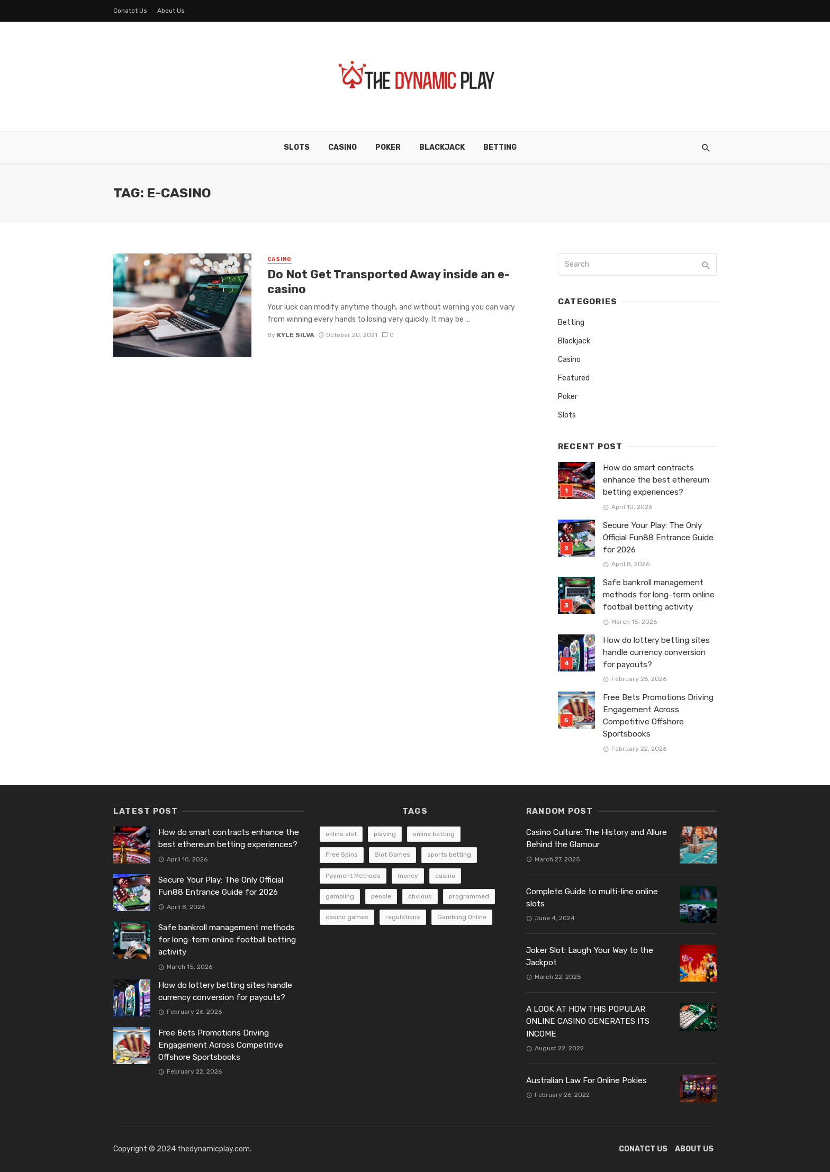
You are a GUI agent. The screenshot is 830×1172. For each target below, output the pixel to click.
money (408, 875)
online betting (434, 834)
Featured (574, 378)
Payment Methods (353, 875)
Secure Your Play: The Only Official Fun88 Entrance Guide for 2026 (658, 538)
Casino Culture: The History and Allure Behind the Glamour (596, 838)
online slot (341, 834)
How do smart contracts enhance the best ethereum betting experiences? (656, 480)
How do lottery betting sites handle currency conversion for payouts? (656, 652)
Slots (297, 147)
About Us (171, 10)
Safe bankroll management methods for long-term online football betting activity (659, 595)
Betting (500, 147)
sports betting (449, 854)
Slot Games (392, 854)
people (381, 896)
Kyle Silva (295, 335)
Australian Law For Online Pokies (586, 1080)
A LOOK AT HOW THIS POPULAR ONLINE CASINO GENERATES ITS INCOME (587, 1021)
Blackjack (442, 147)
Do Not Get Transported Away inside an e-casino (388, 282)
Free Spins (342, 854)
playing (385, 834)
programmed (469, 896)
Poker (388, 147)
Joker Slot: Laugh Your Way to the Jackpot (589, 956)
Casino (342, 147)
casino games (347, 917)
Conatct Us (130, 10)
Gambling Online (461, 917)
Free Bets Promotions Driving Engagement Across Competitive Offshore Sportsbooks (658, 716)
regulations (402, 917)
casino (445, 875)
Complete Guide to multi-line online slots (592, 897)
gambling (340, 896)
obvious (420, 896)
